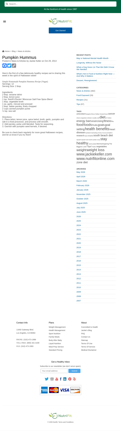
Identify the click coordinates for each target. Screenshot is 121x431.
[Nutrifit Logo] (60, 21)
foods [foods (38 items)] (87, 125)
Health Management (57, 330)
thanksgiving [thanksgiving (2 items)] (104, 144)
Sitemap (84, 340)
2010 (79, 287)
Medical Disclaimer (88, 350)
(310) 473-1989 (29, 340)
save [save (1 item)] (86, 136)
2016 (79, 261)
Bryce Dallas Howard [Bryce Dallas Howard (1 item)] (97, 114)
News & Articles (18, 61)
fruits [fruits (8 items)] (95, 125)
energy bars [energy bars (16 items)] (84, 121)
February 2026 (83, 185)
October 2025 (82, 199)
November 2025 (83, 194)
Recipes (80, 100)
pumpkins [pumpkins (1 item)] (110, 133)
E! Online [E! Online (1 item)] (108, 118)
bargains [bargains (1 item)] (88, 114)
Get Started (61, 30)
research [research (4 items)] (80, 135)
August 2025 (82, 203)
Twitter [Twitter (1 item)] (94, 146)
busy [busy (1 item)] (106, 114)
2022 (79, 234)
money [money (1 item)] (100, 133)
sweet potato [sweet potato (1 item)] (92, 144)
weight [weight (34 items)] (81, 150)
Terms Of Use (86, 343)
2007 (79, 301)
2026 (79, 216)
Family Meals (54, 337)
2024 (79, 225)
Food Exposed (83, 95)
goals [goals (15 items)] (101, 124)
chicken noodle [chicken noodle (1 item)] (91, 118)
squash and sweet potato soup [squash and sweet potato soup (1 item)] (90, 139)
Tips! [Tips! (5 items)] (89, 146)
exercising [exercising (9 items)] (97, 121)
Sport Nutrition (54, 334)
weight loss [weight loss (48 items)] (96, 150)
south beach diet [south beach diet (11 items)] (103, 135)
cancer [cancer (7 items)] (111, 113)
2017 (79, 256)
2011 (79, 283)
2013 (79, 274)
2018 (79, 252)
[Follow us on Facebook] (60, 378)
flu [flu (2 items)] (113, 121)
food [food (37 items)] (80, 125)
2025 (79, 221)
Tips (78, 104)
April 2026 (81, 176)
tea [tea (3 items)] (98, 144)
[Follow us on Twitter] (47, 378)
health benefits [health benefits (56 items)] (97, 129)
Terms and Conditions (66, 422)
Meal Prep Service (56, 347)
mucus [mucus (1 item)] (104, 133)
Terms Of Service (88, 347)
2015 (79, 265)
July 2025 (81, 207)
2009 (79, 292)
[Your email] (54, 371)
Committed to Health (89, 327)
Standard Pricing (55, 350)
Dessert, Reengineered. (87, 80)
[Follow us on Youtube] (56, 378)
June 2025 (81, 212)
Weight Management (57, 327)
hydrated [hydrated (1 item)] (87, 133)
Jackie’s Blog (86, 330)
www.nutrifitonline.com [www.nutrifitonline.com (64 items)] (96, 158)
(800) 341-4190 (33, 343)
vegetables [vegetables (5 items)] (101, 146)
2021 (79, 238)
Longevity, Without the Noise (89, 63)
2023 (79, 230)
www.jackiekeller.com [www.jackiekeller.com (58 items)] (94, 154)
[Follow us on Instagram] (52, 378)
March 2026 (82, 181)
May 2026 (81, 172)
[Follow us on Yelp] (74, 378)
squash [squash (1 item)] (79, 139)
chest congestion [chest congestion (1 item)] (82, 118)
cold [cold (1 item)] (98, 118)
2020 (79, 243)
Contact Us (85, 337)
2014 (79, 270)
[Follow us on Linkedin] (64, 378)
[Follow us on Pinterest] (69, 378)
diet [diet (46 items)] (102, 117)
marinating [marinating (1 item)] (94, 133)
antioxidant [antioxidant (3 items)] (81, 114)
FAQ (83, 334)
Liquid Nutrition (55, 343)
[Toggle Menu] (4, 18)
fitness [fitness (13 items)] (108, 120)
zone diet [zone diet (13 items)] (82, 162)
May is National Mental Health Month (92, 58)
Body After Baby (55, 340)
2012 (79, 278)
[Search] (60, 4)
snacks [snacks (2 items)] (90, 136)
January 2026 (82, 190)
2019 (79, 247)
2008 (79, 296)
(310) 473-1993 (27, 346)
